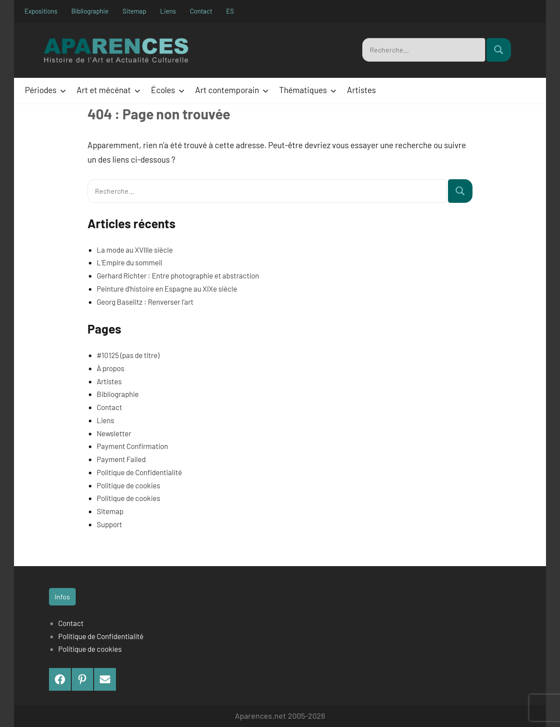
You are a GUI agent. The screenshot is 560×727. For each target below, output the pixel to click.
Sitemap (134, 11)
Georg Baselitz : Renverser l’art (145, 301)
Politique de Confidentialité (139, 472)
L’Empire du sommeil (129, 262)
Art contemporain (230, 90)
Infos (62, 596)
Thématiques (306, 90)
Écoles (166, 90)
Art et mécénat (107, 90)
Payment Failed (121, 459)
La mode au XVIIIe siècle (135, 249)
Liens (168, 11)
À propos (110, 368)
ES (230, 11)
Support (109, 524)
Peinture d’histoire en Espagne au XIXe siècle (167, 288)
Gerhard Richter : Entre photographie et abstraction (178, 275)
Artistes (361, 90)
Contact (201, 11)
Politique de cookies (128, 484)
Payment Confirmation (132, 446)
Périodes (44, 90)
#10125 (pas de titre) (128, 355)
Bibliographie (89, 11)
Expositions (40, 11)
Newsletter (114, 432)
